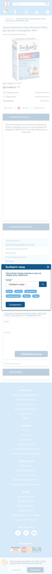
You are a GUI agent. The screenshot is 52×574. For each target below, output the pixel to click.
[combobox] (26, 273)
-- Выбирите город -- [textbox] (17, 273)
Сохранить (15, 293)
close (48, 255)
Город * (9, 269)
